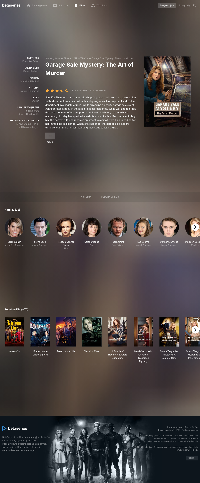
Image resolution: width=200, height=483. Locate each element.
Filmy (66, 58)
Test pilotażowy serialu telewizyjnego (159, 441)
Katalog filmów (191, 427)
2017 (74, 58)
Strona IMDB (32, 110)
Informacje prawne (153, 435)
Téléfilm (84, 58)
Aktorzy (86, 197)
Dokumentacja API (166, 430)
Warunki (178, 435)
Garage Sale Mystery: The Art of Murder (112, 58)
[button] (14, 233)
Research (193, 438)
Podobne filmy (110, 197)
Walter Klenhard (31, 71)
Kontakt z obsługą (190, 430)
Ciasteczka (168, 435)
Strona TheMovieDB (28, 114)
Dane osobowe (191, 435)
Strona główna (52, 58)
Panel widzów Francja (188, 441)
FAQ (178, 430)
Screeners (182, 438)
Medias (173, 438)
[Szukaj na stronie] (195, 5)
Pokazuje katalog (174, 427)
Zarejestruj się (167, 5)
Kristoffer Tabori (30, 61)
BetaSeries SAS (161, 438)
